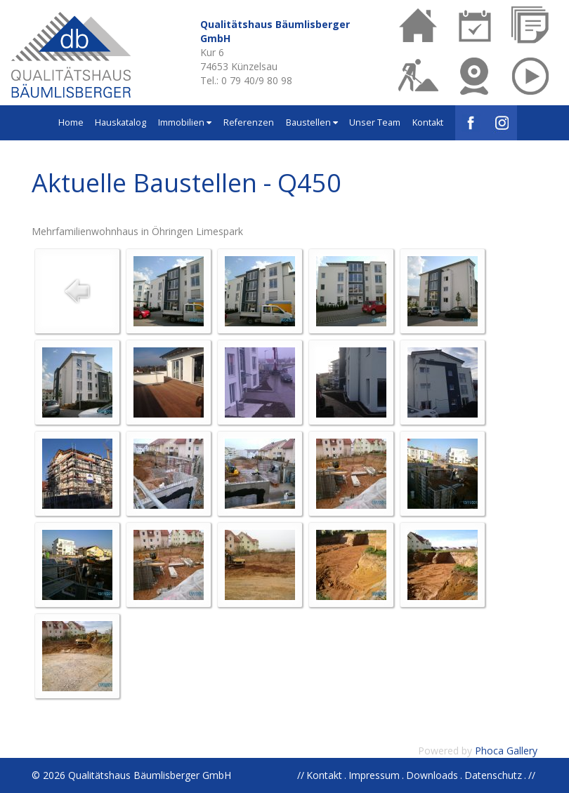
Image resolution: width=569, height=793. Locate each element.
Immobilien (184, 122)
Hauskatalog (120, 122)
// (531, 775)
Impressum (374, 775)
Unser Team (374, 122)
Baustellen (312, 122)
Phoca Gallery (506, 750)
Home (71, 122)
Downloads (432, 775)
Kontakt (427, 122)
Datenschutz (493, 775)
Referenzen (248, 122)
